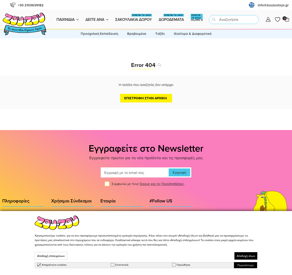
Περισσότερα (245, 265)
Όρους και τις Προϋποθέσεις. (162, 183)
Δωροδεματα (171, 18)
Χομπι (197, 18)
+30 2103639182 (27, 5)
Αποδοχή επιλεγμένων (51, 256)
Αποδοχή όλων (246, 256)
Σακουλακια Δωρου (133, 18)
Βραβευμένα (136, 33)
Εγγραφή (179, 172)
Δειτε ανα (96, 19)
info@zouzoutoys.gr (273, 5)
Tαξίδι (160, 33)
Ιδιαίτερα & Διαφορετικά (193, 33)
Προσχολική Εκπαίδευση (99, 33)
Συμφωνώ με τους (148, 183)
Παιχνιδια (67, 19)
